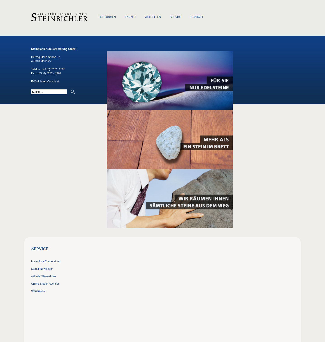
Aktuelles (153, 17)
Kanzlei (130, 17)
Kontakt (197, 17)
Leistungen (107, 17)
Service (176, 17)
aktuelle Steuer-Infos (43, 276)
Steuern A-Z (38, 291)
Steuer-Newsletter (42, 268)
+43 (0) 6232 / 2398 (53, 69)
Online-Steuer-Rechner (45, 283)
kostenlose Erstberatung (45, 261)
